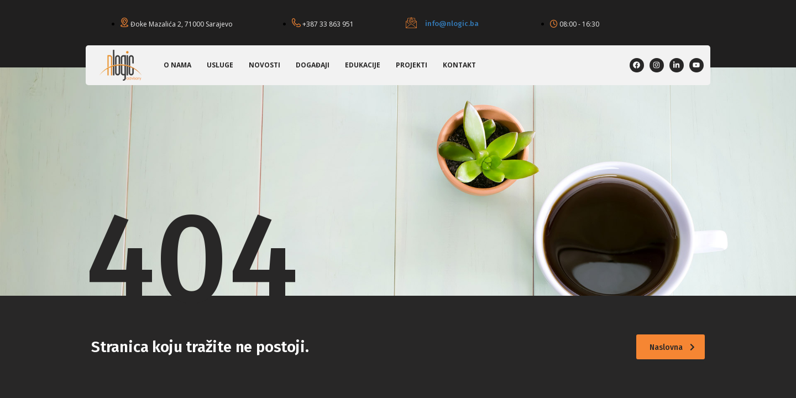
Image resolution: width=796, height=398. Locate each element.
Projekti (411, 65)
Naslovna (672, 347)
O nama (177, 65)
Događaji (312, 65)
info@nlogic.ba (452, 23)
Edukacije (362, 65)
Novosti (264, 65)
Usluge (220, 65)
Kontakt (459, 65)
